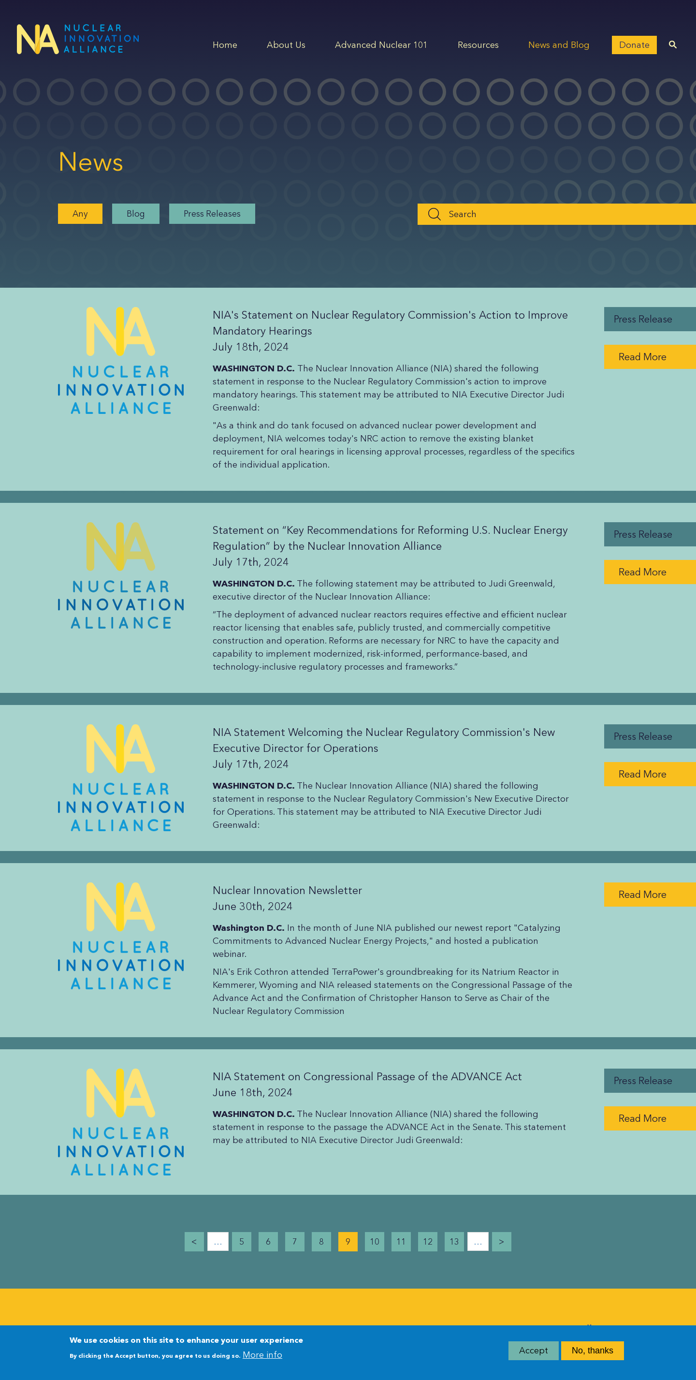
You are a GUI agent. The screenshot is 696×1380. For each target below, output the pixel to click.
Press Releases (212, 213)
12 (428, 1241)
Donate (634, 45)
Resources (478, 45)
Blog (136, 213)
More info (262, 1358)
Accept (533, 1354)
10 (374, 1241)
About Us (286, 45)
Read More (643, 357)
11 (401, 1241)
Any (80, 213)
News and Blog (559, 45)
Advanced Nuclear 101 (381, 45)
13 (454, 1241)
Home (225, 45)
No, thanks (592, 1354)
